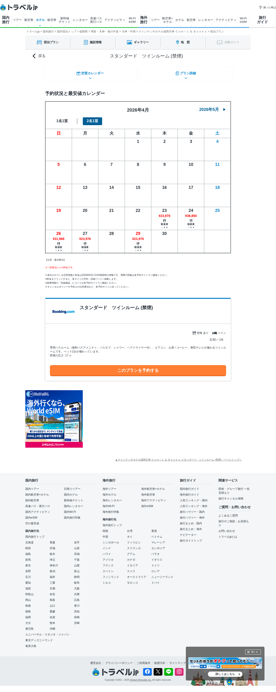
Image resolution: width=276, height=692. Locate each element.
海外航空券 (148, 492)
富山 (77, 568)
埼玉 (52, 557)
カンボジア (158, 545)
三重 (52, 580)
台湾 (129, 528)
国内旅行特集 (72, 515)
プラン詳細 (186, 72)
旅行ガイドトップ (191, 538)
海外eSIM (147, 503)
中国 (105, 534)
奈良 (52, 591)
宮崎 (77, 620)
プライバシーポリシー (119, 660)
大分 (28, 620)
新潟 (52, 568)
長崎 (77, 614)
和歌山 (29, 591)
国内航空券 (32, 497)
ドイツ (155, 563)
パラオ (155, 551)
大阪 (77, 586)
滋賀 (28, 586)
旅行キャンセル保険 (230, 496)
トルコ (107, 580)
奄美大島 (30, 643)
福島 (28, 551)
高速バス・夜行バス (37, 503)
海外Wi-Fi (109, 503)
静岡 (77, 574)
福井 (52, 574)
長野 (28, 568)
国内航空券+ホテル (37, 492)
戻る (39, 56)
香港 (154, 528)
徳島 (28, 609)
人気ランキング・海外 (193, 503)
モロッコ (132, 580)
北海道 (29, 540)
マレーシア (158, 540)
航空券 (28, 20)
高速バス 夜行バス (96, 20)
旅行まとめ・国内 (191, 520)
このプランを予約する (138, 367)
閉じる (254, 652)
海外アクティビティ (153, 497)
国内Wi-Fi (70, 509)
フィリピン (134, 540)
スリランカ (134, 545)
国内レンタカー (73, 503)
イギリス (156, 557)
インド (107, 545)
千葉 (77, 557)
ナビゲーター (188, 532)
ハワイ (107, 551)
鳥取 (52, 597)
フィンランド (111, 574)
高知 (77, 609)
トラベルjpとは (227, 534)
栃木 (52, 551)
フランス (108, 563)
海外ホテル (109, 492)
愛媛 (52, 609)
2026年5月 (212, 106)
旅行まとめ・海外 (191, 526)
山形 (77, 545)
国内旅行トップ (35, 534)
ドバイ (155, 580)
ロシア (155, 568)
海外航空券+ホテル (153, 486)
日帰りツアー (72, 486)
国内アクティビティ (37, 509)
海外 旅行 (143, 20)
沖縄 (52, 626)
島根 (28, 603)
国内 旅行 (5, 20)
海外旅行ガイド (189, 492)
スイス (131, 568)
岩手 (77, 540)
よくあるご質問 (228, 513)
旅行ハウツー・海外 (192, 515)
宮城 (52, 545)
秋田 (28, 545)
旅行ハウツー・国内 (192, 509)
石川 (28, 574)
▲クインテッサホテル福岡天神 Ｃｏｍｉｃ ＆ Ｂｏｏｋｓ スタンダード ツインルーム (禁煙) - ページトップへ (178, 457)
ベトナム (156, 534)
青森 (52, 540)
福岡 (28, 614)
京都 (52, 586)
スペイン (108, 568)
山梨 (77, 563)
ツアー (17, 20)
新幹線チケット (73, 497)
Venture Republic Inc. (141, 677)
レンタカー (80, 20)
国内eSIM (31, 515)
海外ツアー (109, 486)
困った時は (267, 7)
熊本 (52, 620)
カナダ (131, 557)
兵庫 (77, 591)
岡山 (28, 597)
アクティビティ (114, 20)
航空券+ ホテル (167, 20)
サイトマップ (177, 660)
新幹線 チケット (65, 20)
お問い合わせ (226, 528)
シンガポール (111, 540)
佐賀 (52, 614)
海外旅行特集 (111, 509)
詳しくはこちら (225, 674)
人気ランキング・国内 (193, 497)
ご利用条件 (143, 660)
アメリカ (108, 557)
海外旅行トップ (112, 522)
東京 (28, 563)
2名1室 (92, 118)
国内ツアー (32, 486)
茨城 (77, 551)
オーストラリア (136, 574)
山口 (52, 603)
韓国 (105, 528)
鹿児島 (29, 626)
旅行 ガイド (262, 20)
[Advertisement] (124, 416)
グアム (131, 551)
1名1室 (62, 118)
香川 (77, 603)
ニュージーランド (162, 574)
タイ (129, 534)
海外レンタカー (112, 497)
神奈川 (54, 563)
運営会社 (95, 660)
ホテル (40, 20)
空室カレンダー (89, 72)
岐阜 (77, 580)
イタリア (132, 563)
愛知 (28, 580)
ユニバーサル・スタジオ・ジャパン (47, 632)
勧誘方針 (159, 660)
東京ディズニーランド (39, 637)
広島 (77, 597)
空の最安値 (32, 520)
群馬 (28, 557)
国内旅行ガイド (189, 486)
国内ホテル (71, 492)
